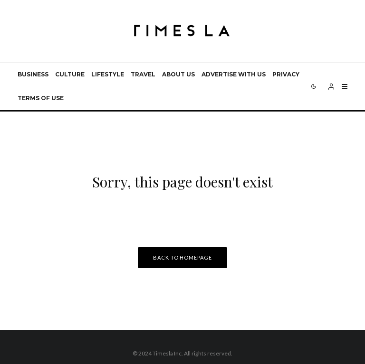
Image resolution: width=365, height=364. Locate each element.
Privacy (285, 74)
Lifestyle (107, 74)
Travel (143, 74)
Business (33, 74)
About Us (178, 74)
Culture (70, 74)
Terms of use (41, 98)
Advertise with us (234, 74)
